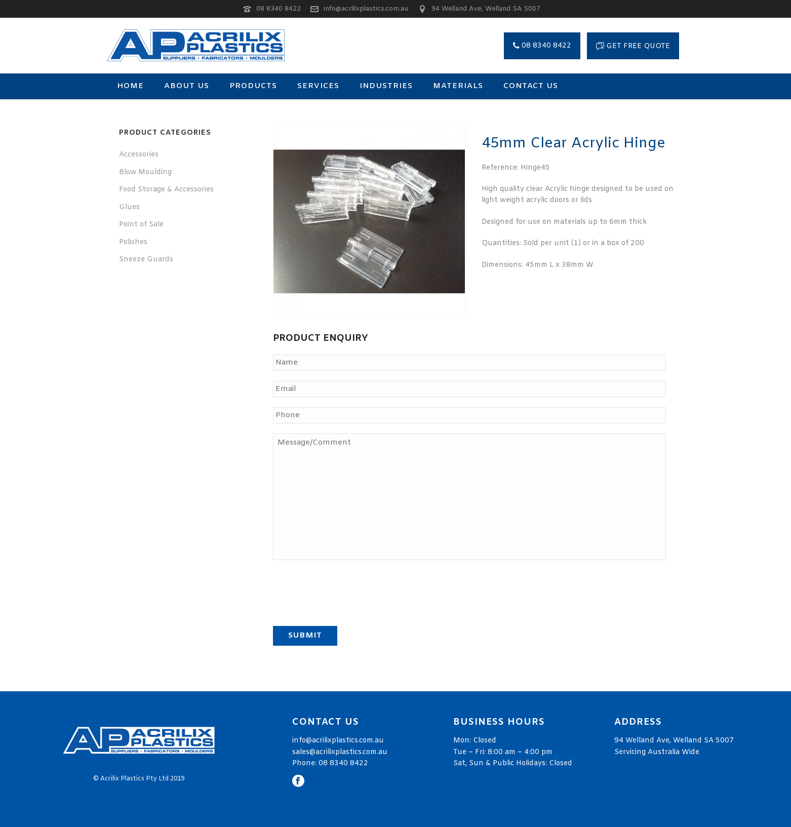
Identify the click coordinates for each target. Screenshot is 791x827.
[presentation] (350, 590)
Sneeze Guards (146, 259)
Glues (129, 207)
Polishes (133, 242)
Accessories (139, 155)
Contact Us (530, 86)
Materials (458, 86)
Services (318, 86)
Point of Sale (141, 224)
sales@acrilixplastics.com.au (339, 752)
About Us (186, 86)
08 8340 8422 (278, 9)
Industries (386, 86)
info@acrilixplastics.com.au (366, 9)
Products (253, 86)
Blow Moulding (145, 172)
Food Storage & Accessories (166, 189)
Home (130, 86)
